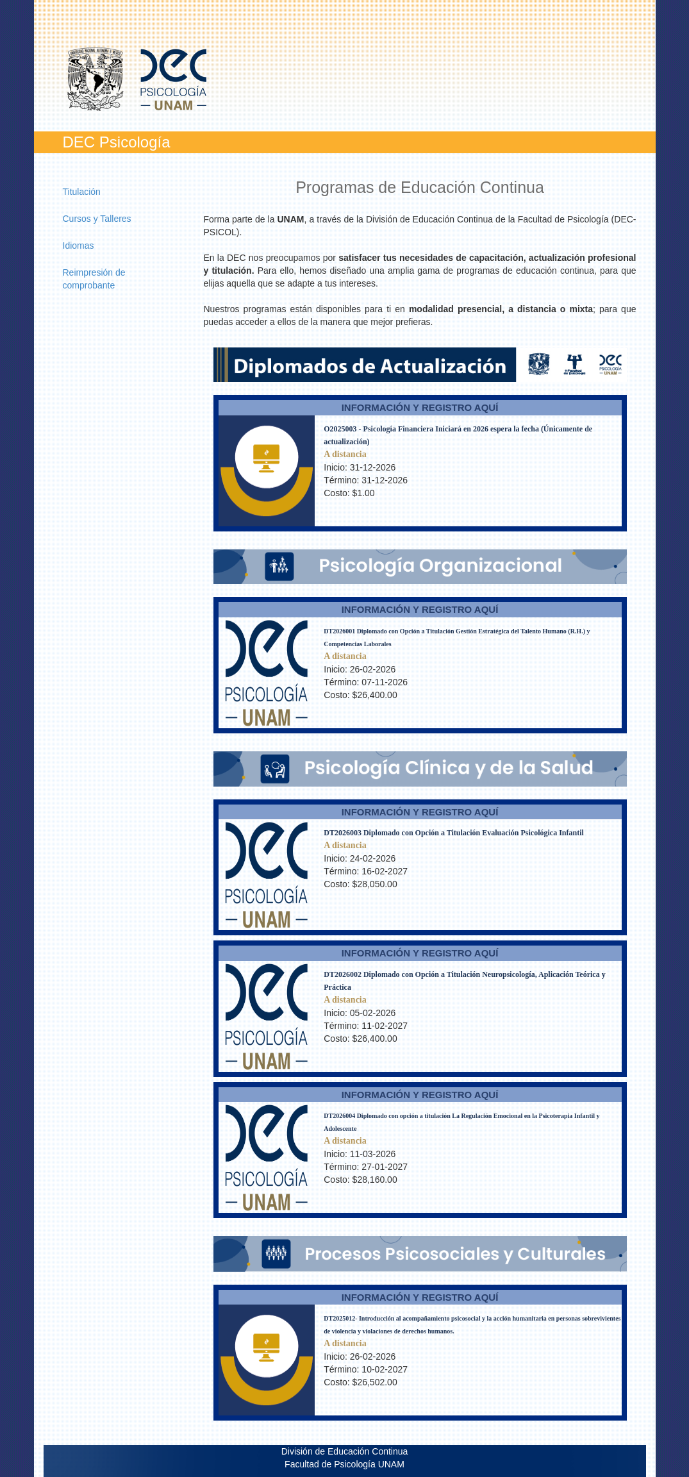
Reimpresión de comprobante (94, 278)
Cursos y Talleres (97, 218)
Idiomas (78, 245)
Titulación (82, 192)
